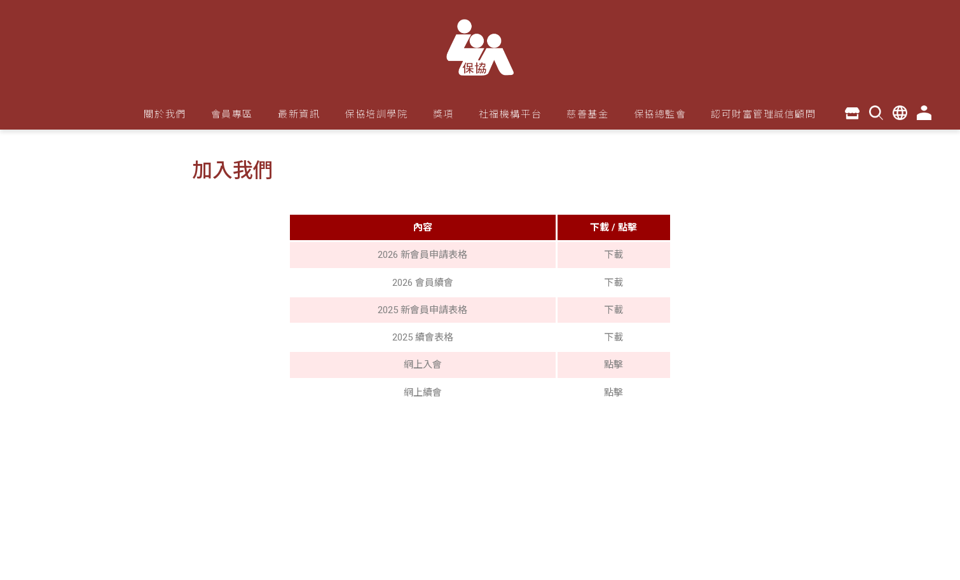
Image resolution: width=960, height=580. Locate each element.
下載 (613, 254)
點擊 (613, 364)
